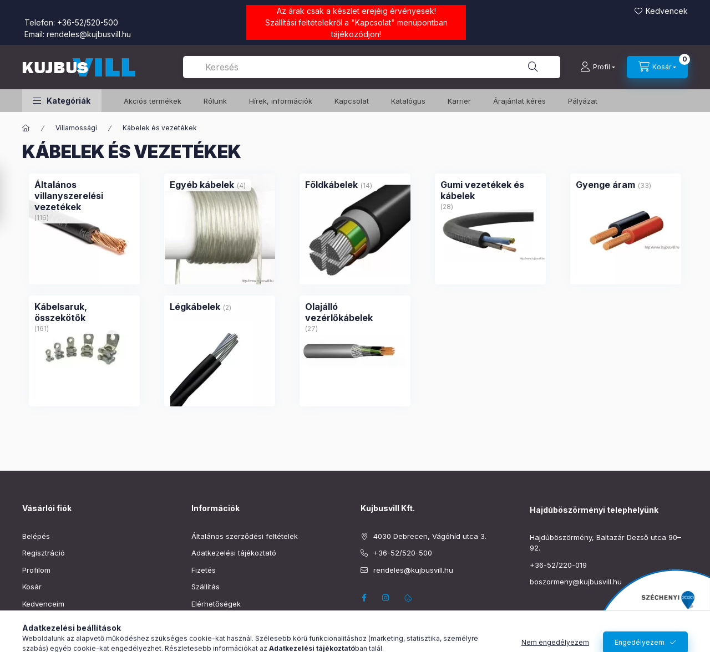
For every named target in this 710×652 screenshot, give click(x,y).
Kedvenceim (43, 603)
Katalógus (408, 100)
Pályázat (582, 100)
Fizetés (203, 570)
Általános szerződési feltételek (244, 536)
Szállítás (205, 586)
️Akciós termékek (152, 100)
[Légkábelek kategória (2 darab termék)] (195, 306)
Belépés (36, 536)
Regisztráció (43, 552)
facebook (364, 598)
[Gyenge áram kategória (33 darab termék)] (605, 184)
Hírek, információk (280, 100)
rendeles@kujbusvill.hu (89, 34)
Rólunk (215, 100)
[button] (62, 100)
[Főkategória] (26, 128)
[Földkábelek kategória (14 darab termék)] (331, 184)
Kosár (32, 586)
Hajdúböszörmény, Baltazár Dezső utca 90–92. (605, 543)
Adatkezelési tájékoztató (233, 552)
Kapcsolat (373, 22)
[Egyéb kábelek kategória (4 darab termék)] (202, 184)
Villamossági (76, 128)
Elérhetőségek (216, 603)
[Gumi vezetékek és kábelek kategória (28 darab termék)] (490, 190)
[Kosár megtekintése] (657, 67)
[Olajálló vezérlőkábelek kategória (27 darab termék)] (355, 312)
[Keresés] (533, 67)
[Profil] (598, 67)
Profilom (36, 570)
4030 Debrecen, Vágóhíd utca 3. (429, 536)
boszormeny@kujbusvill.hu (576, 581)
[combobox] (371, 67)
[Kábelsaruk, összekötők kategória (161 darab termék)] (84, 312)
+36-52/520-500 (87, 22)
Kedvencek (667, 11)
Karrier (459, 100)
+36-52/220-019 (558, 565)
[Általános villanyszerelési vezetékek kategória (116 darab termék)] (84, 195)
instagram (386, 598)
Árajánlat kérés (519, 100)
